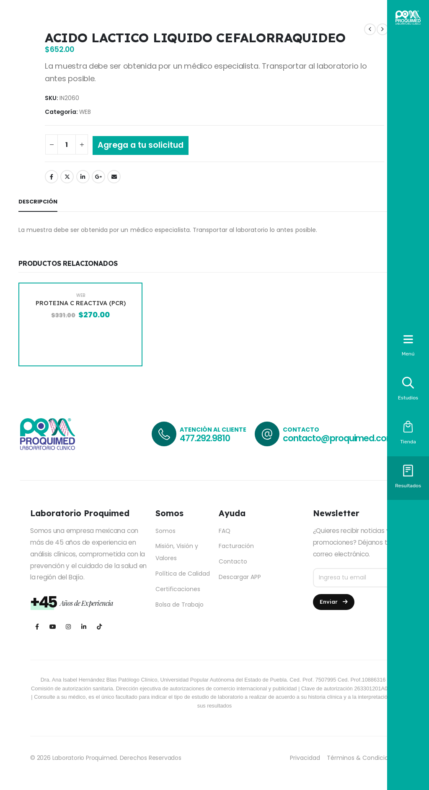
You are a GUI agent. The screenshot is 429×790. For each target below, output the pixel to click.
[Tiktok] (99, 626)
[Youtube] (52, 626)
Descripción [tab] (37, 202)
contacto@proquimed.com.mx (346, 438)
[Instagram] (68, 626)
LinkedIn (83, 176)
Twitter (67, 176)
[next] (382, 29)
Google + (98, 176)
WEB (85, 112)
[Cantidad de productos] (66, 144)
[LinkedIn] (83, 626)
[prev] (370, 29)
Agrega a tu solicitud (140, 145)
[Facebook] (37, 626)
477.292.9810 (205, 438)
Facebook (51, 176)
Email (114, 176)
